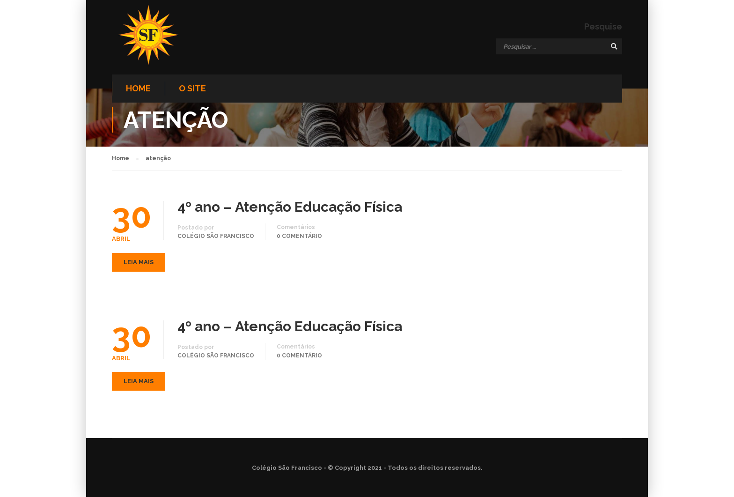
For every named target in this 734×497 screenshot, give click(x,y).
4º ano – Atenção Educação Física (289, 207)
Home (138, 88)
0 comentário (299, 236)
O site (192, 88)
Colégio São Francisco (215, 236)
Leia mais (139, 262)
